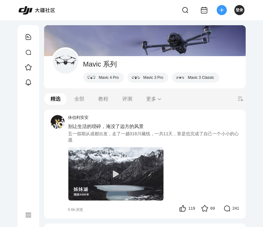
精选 (55, 99)
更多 (154, 99)
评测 (127, 99)
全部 (79, 99)
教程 (103, 99)
